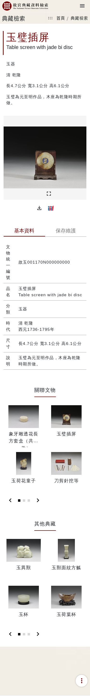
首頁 (60, 18)
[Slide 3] (29, 500)
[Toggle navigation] (82, 6)
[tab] (24, 231)
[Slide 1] (19, 500)
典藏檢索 (79, 18)
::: (50, 18)
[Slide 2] (24, 500)
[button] (39, 208)
